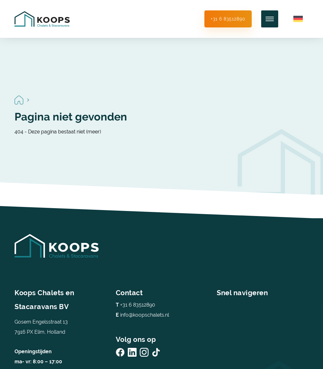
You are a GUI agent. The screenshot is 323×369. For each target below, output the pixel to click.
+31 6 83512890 (228, 18)
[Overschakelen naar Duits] (298, 19)
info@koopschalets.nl (142, 315)
